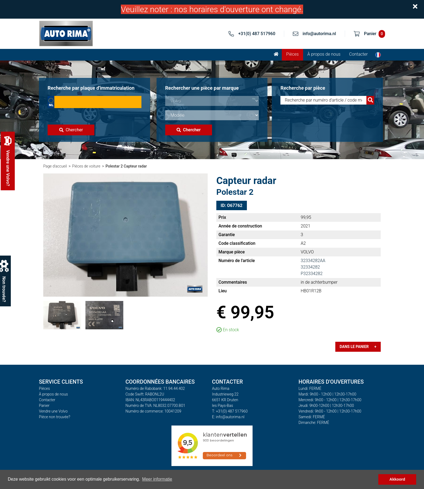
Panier (44, 405)
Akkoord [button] (397, 479)
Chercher (71, 129)
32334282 (310, 267)
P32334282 (312, 273)
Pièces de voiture (86, 166)
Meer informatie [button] (157, 479)
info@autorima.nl (319, 33)
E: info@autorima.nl (228, 417)
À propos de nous (324, 54)
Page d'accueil (55, 166)
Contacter (358, 54)
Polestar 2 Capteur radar (126, 166)
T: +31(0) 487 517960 (230, 411)
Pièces (292, 54)
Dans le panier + (358, 346)
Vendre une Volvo (53, 411)
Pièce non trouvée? (54, 417)
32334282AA (313, 260)
